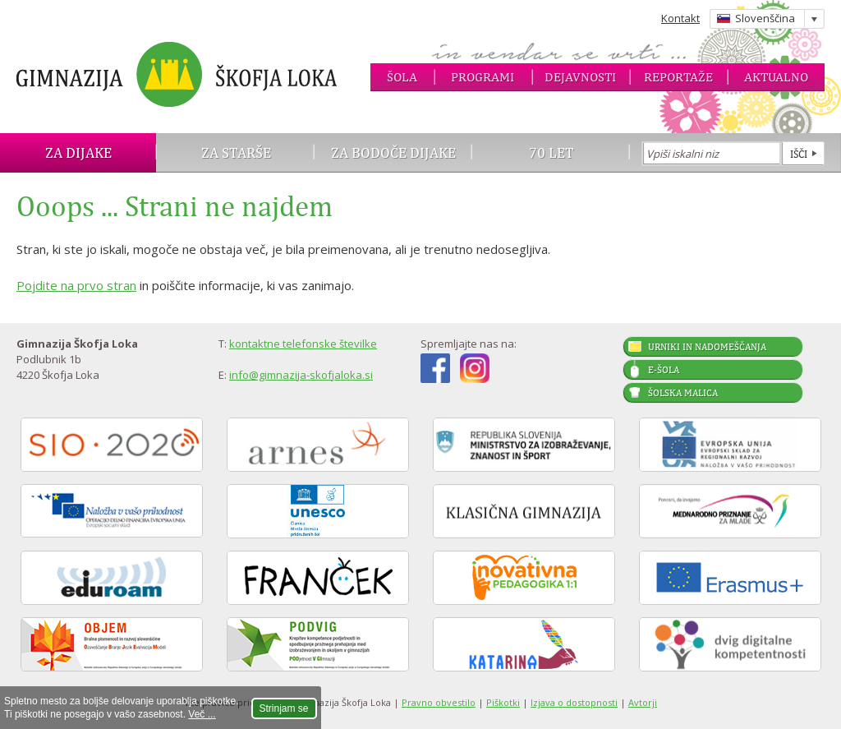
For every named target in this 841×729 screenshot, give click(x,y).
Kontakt (680, 18)
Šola (402, 77)
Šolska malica (683, 393)
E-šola (663, 370)
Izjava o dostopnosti (574, 702)
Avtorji (642, 702)
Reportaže (678, 77)
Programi (482, 77)
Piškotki (503, 702)
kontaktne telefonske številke (303, 343)
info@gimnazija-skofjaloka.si (301, 374)
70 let (551, 152)
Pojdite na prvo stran (76, 285)
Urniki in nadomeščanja (707, 347)
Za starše (236, 152)
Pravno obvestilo (439, 702)
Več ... (201, 714)
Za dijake (78, 152)
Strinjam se (284, 708)
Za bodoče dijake (393, 152)
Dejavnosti (580, 77)
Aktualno (776, 77)
